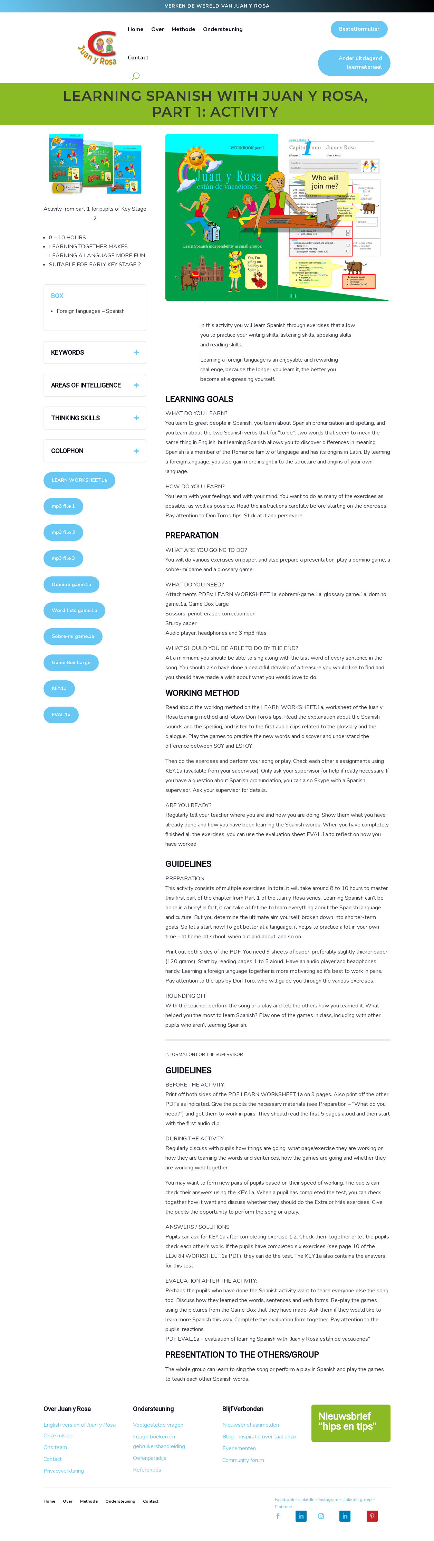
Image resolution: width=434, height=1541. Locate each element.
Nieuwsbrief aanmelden (250, 1425)
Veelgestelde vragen (158, 1425)
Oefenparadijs (149, 1458)
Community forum (243, 1460)
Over (157, 29)
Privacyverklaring (64, 1471)
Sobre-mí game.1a (73, 636)
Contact (138, 57)
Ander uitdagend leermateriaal (360, 63)
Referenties (147, 1470)
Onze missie (58, 1435)
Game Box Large (71, 662)
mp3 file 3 (63, 558)
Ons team (55, 1447)
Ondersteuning (223, 29)
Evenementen (239, 1448)
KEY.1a (59, 688)
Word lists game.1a (74, 610)
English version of (80, 1425)
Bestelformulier (359, 29)
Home (136, 29)
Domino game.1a (71, 584)
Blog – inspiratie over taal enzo (259, 1436)
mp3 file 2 (63, 532)
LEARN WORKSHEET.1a (79, 480)
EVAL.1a (61, 714)
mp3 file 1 (63, 506)
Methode (183, 29)
